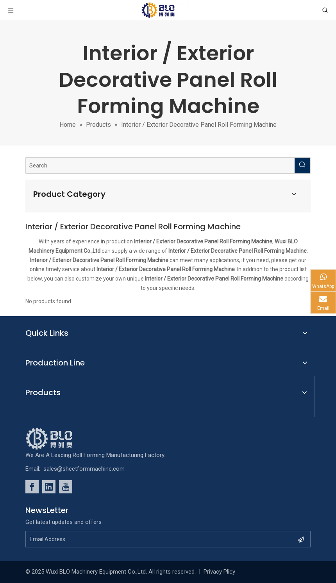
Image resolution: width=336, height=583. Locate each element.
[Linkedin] (48, 486)
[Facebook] (32, 486)
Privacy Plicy (219, 571)
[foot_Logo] (61, 438)
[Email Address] (154, 539)
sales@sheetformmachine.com (84, 468)
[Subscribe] (301, 539)
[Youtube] (65, 486)
